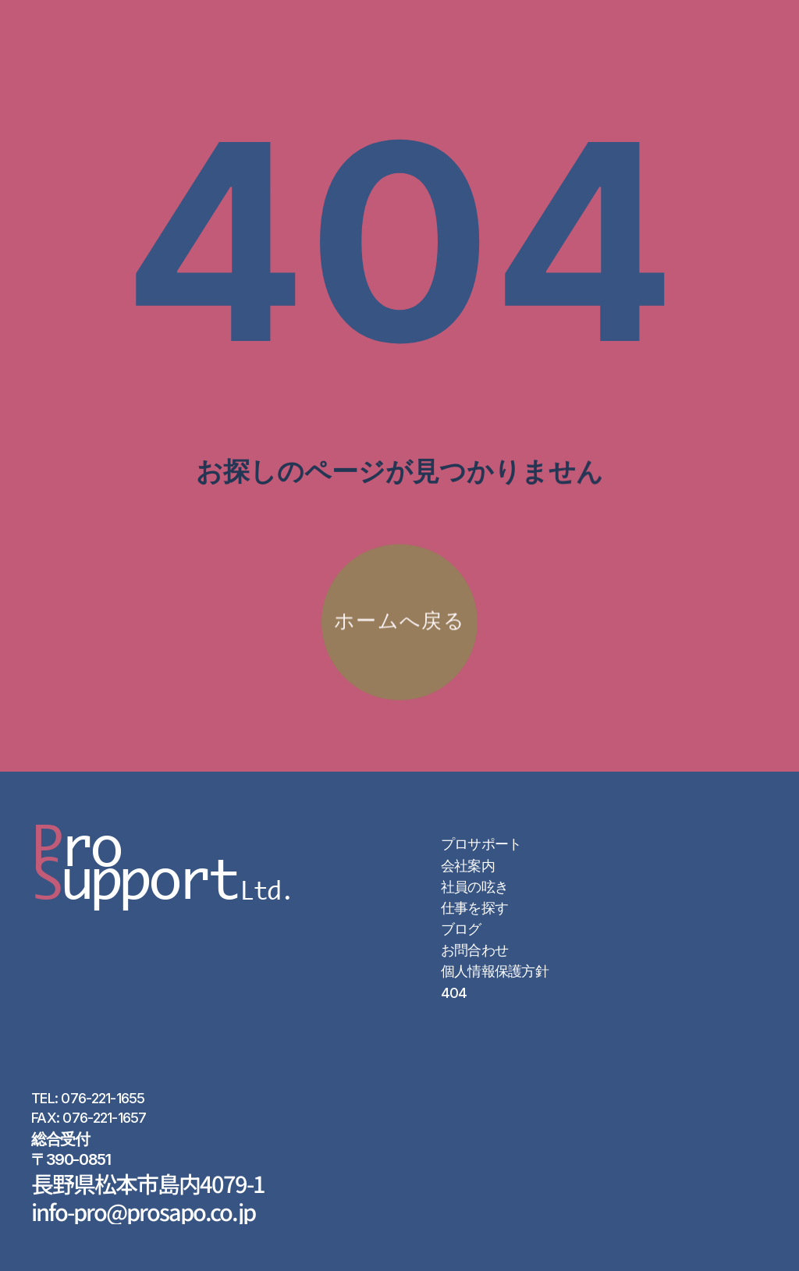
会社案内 (468, 865)
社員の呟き (474, 887)
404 (454, 993)
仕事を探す (474, 908)
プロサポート (481, 844)
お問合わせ (474, 950)
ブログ (461, 929)
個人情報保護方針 (495, 971)
